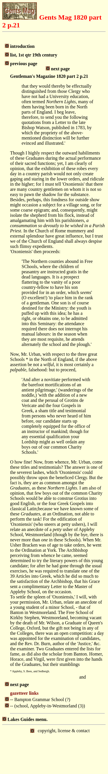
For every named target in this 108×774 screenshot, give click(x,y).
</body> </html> (54, 749)
